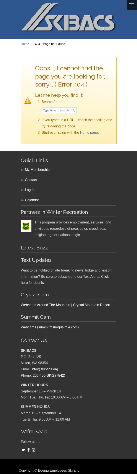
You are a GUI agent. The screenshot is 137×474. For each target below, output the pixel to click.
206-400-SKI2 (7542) (49, 375)
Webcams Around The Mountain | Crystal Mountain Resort (65, 305)
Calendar (32, 200)
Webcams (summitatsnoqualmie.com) (50, 327)
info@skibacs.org (44, 369)
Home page (89, 132)
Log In (29, 190)
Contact (31, 180)
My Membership (37, 170)
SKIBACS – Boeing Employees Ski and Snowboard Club (68, 17)
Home (25, 44)
